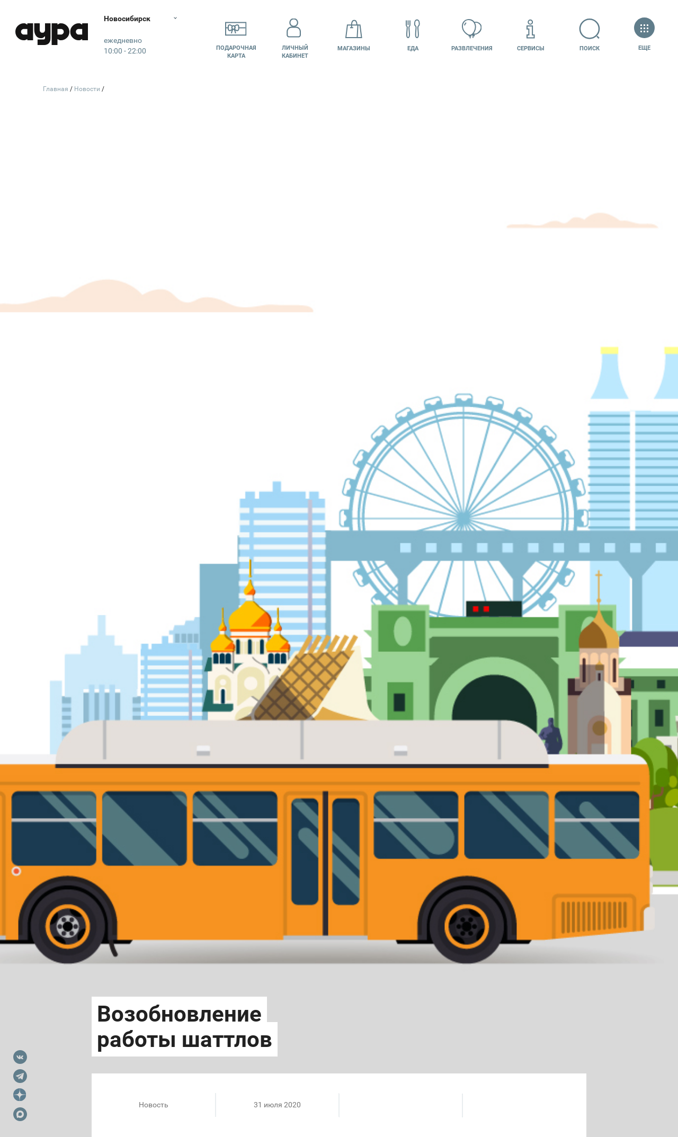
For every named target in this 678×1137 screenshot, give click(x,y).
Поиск (589, 35)
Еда (412, 35)
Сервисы (531, 35)
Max (20, 1114)
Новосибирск (129, 18)
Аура (53, 35)
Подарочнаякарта (236, 35)
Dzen (20, 1095)
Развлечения (472, 35)
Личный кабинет (295, 35)
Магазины (353, 35)
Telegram (20, 1076)
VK (20, 1057)
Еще (644, 35)
